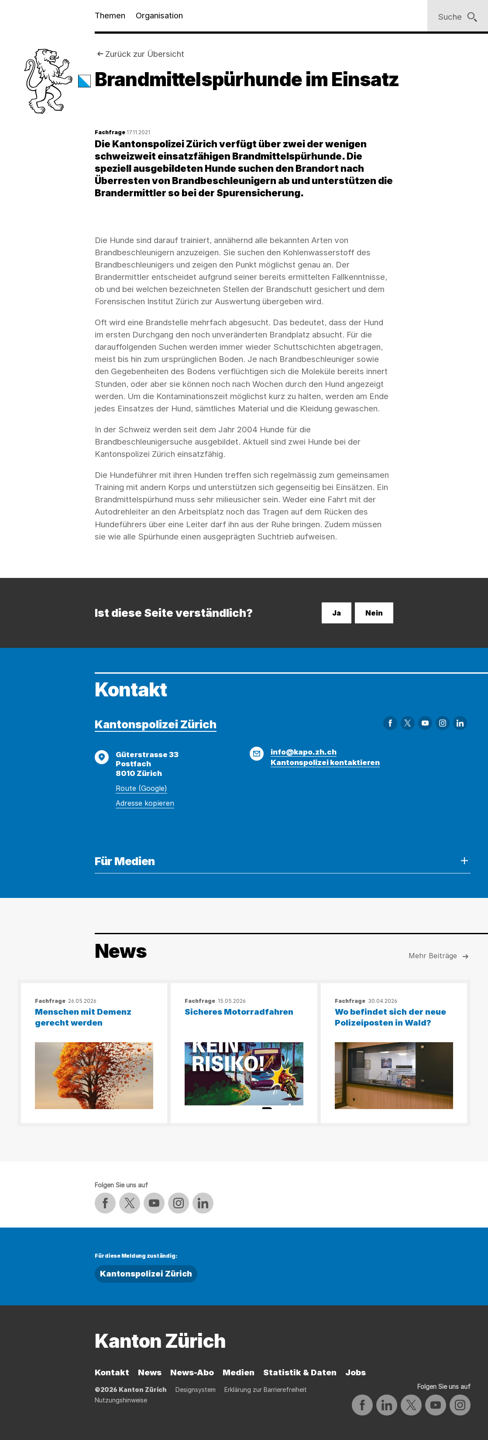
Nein (374, 613)
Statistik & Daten (300, 1372)
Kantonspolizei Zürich (156, 724)
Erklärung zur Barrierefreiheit (265, 1389)
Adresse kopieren (145, 803)
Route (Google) (141, 788)
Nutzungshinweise (121, 1400)
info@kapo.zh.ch (304, 752)
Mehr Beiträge (440, 956)
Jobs (355, 1372)
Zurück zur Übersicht (144, 54)
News (150, 1372)
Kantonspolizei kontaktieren (325, 762)
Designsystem (195, 1389)
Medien (238, 1372)
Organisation (159, 15)
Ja (336, 613)
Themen (110, 15)
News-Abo (192, 1372)
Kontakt (112, 1372)
